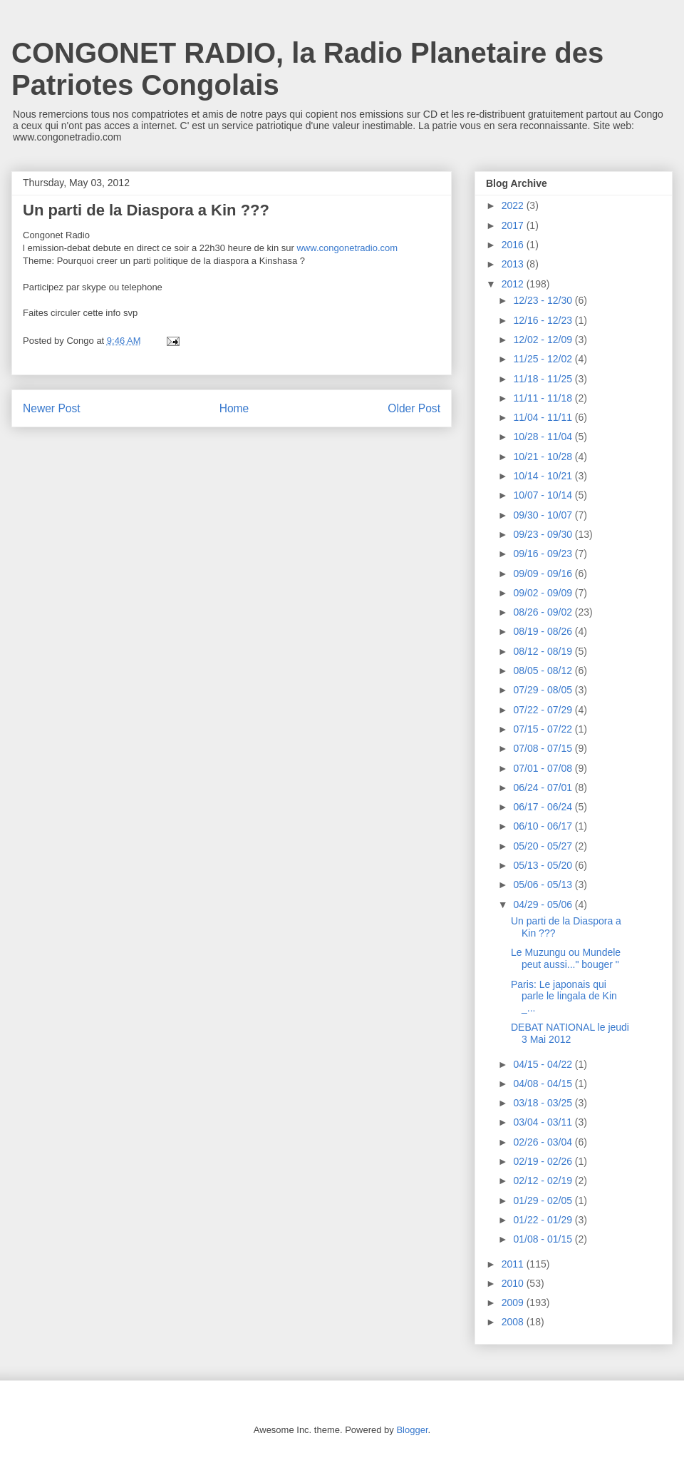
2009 (514, 1302)
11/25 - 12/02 (543, 358)
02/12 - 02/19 (543, 1180)
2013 (514, 264)
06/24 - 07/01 (543, 787)
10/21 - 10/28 (543, 456)
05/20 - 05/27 (543, 846)
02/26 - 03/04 (543, 1142)
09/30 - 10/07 (543, 515)
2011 (514, 1264)
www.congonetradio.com (347, 248)
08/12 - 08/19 (543, 651)
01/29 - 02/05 (543, 1200)
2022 (514, 205)
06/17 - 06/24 (543, 806)
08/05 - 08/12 (543, 670)
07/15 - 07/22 (543, 729)
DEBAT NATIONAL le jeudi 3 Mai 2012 (570, 1033)
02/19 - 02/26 (543, 1161)
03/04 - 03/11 (543, 1122)
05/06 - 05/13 (543, 884)
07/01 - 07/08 (543, 768)
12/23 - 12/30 (543, 300)
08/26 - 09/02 (543, 612)
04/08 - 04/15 (543, 1083)
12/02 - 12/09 (543, 339)
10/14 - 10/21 (543, 475)
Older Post (414, 408)
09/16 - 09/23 (543, 553)
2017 (514, 225)
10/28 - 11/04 (543, 436)
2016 (514, 244)
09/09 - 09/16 (543, 573)
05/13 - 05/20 (543, 865)
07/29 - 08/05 (543, 689)
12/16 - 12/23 (543, 320)
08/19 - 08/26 (543, 631)
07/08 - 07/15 (543, 748)
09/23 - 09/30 (543, 534)
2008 (514, 1321)
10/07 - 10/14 (543, 495)
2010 (514, 1283)
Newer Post (52, 408)
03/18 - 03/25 (543, 1102)
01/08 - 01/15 (543, 1239)
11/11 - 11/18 (543, 398)
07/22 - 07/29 (543, 709)
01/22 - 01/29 (543, 1219)
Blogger (412, 1429)
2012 (514, 284)
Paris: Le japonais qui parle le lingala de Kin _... (564, 996)
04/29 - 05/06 (543, 904)
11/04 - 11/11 (543, 417)
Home (234, 408)
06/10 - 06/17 (543, 826)
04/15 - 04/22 (543, 1064)
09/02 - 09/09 (543, 592)
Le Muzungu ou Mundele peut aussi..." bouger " (566, 958)
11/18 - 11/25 (543, 378)
